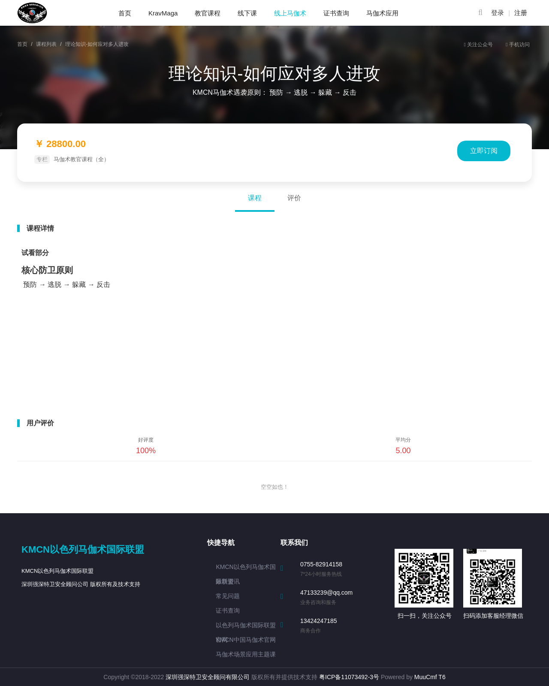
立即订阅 (484, 150)
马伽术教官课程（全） (81, 159)
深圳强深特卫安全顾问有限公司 (208, 677)
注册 (520, 12)
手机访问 (518, 45)
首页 (22, 44)
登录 (497, 12)
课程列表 (46, 44)
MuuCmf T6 (430, 677)
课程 (255, 198)
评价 (294, 198)
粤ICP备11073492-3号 (349, 677)
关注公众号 (478, 45)
